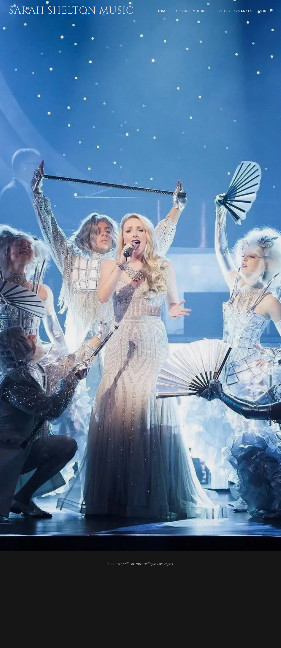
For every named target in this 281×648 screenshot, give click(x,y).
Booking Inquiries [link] (191, 11)
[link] (73, 12)
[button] (265, 11)
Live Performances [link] (233, 11)
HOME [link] (161, 11)
